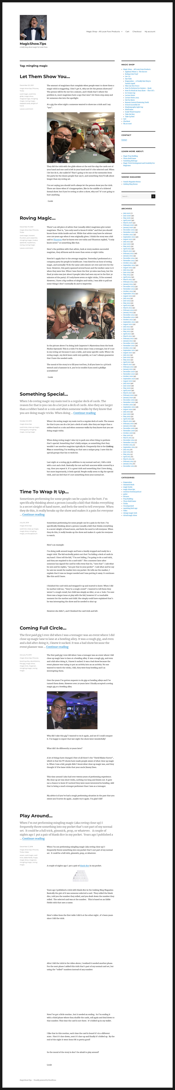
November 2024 (129, 261)
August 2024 (127, 268)
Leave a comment (26, 109)
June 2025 (126, 244)
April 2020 (127, 390)
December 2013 (128, 466)
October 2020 (128, 376)
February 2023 (128, 310)
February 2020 (128, 395)
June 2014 (126, 452)
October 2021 (128, 348)
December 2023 (128, 287)
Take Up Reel (129, 117)
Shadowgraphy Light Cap (134, 107)
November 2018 (128, 431)
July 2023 (126, 298)
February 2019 (128, 424)
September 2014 (129, 447)
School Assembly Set (132, 105)
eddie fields (28, 857)
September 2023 (129, 294)
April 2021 (126, 362)
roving (22, 245)
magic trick (24, 666)
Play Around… (36, 815)
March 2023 (127, 308)
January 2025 (128, 256)
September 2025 (129, 237)
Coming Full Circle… (43, 628)
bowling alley (25, 661)
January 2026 (128, 227)
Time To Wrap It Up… (44, 491)
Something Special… (44, 394)
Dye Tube (128, 79)
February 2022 (128, 339)
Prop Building (128, 499)
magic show (28, 96)
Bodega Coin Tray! (131, 74)
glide (22, 96)
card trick (32, 94)
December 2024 (129, 258)
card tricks (23, 427)
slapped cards (25, 103)
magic (35, 857)
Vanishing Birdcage (130, 161)
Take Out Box (130, 114)
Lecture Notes (130, 95)
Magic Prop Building (130, 156)
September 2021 (129, 350)
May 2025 (126, 246)
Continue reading (84, 413)
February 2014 (128, 461)
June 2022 (126, 329)
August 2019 (127, 409)
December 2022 (129, 315)
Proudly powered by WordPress (45, 1080)
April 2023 (127, 305)
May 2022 (126, 331)
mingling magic (26, 240)
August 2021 (127, 353)
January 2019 (128, 426)
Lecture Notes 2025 (132, 98)
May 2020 (126, 388)
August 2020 (127, 381)
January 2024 (128, 284)
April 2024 (127, 277)
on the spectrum (31, 533)
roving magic (30, 101)
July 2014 (126, 450)
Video (27, 852)
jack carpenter (32, 238)
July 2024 (126, 270)
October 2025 (128, 235)
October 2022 (128, 320)
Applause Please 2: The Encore (136, 72)
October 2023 (128, 291)
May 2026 (126, 218)
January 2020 (128, 398)
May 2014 (126, 454)
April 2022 (127, 334)
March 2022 (127, 336)
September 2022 (129, 322)
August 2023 (127, 296)
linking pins (24, 430)
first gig (22, 663)
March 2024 (127, 279)
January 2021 (128, 369)
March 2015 (127, 438)
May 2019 (126, 416)
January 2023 (128, 313)
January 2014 (128, 464)
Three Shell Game (129, 158)
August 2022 (127, 324)
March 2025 (127, 251)
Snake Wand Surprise (132, 112)
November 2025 (129, 232)
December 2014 (128, 440)
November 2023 (129, 289)
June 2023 (126, 301)
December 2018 (128, 428)
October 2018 (128, 433)
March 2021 (127, 365)
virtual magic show (130, 515)
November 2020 (129, 374)
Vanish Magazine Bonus (132, 182)
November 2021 (128, 346)
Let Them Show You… (45, 76)
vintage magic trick (130, 513)
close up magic (33, 427)
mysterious (31, 242)
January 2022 (128, 341)
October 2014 (128, 445)
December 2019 (128, 400)
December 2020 (129, 372)
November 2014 (128, 442)
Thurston (57, 239)
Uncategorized (128, 506)
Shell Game (129, 109)
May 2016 (126, 435)
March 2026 (127, 223)
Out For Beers (130, 100)
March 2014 (127, 459)
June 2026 (127, 216)
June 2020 (126, 386)
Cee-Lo (127, 76)
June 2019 (126, 414)
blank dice (84, 866)
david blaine (35, 661)
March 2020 (127, 393)
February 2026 (128, 225)
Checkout (137, 31)
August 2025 (127, 239)
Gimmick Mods (128, 485)
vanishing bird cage (130, 508)
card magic (24, 94)
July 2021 (126, 355)
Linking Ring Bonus (130, 184)
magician (32, 666)
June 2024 (126, 272)
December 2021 (128, 343)
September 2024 (129, 265)
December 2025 (129, 230)
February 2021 (128, 367)
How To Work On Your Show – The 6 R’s (139, 91)
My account (150, 31)
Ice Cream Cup (130, 93)
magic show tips (26, 88)
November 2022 (129, 317)
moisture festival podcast (132, 492)
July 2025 (126, 242)
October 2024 (128, 263)
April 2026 (127, 220)
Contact (124, 140)
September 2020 (129, 379)
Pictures (35, 88)
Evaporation (127, 482)
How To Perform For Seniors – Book (138, 88)
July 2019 (126, 412)
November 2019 (129, 402)
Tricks (22, 91)
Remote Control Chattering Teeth (137, 102)
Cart (127, 31)
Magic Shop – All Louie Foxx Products (103, 31)
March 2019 (127, 421)
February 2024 (128, 282)
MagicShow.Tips (33, 44)
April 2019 (127, 419)
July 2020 (126, 383)
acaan (22, 855)
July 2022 (126, 327)
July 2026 (126, 213)
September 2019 (129, 407)
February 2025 (128, 253)
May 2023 (126, 303)
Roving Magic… (38, 218)
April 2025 (127, 249)
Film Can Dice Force (132, 86)
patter (125, 494)
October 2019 (128, 405)
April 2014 (126, 457)
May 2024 (126, 275)
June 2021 (126, 357)
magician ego (25, 99)
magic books (127, 487)
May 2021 (126, 360)
